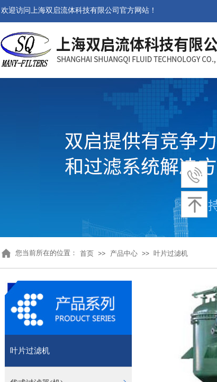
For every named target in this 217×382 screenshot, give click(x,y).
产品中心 (124, 253)
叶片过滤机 (170, 253)
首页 (87, 253)
